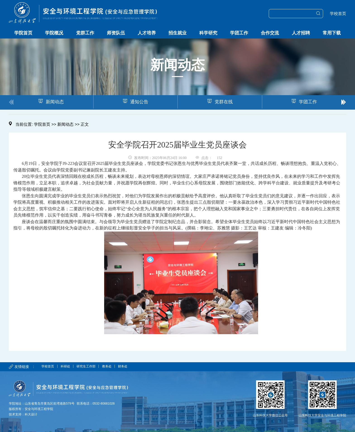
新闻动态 (65, 124)
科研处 (69, 367)
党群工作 (85, 32)
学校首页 (338, 13)
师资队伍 (116, 32)
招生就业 (177, 32)
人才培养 (147, 32)
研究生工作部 (92, 367)
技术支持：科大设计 (23, 414)
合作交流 (270, 32)
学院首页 (23, 32)
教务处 (116, 367)
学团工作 (239, 32)
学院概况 (54, 32)
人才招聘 (301, 32)
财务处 (134, 367)
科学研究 (208, 32)
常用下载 (332, 32)
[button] (343, 102)
